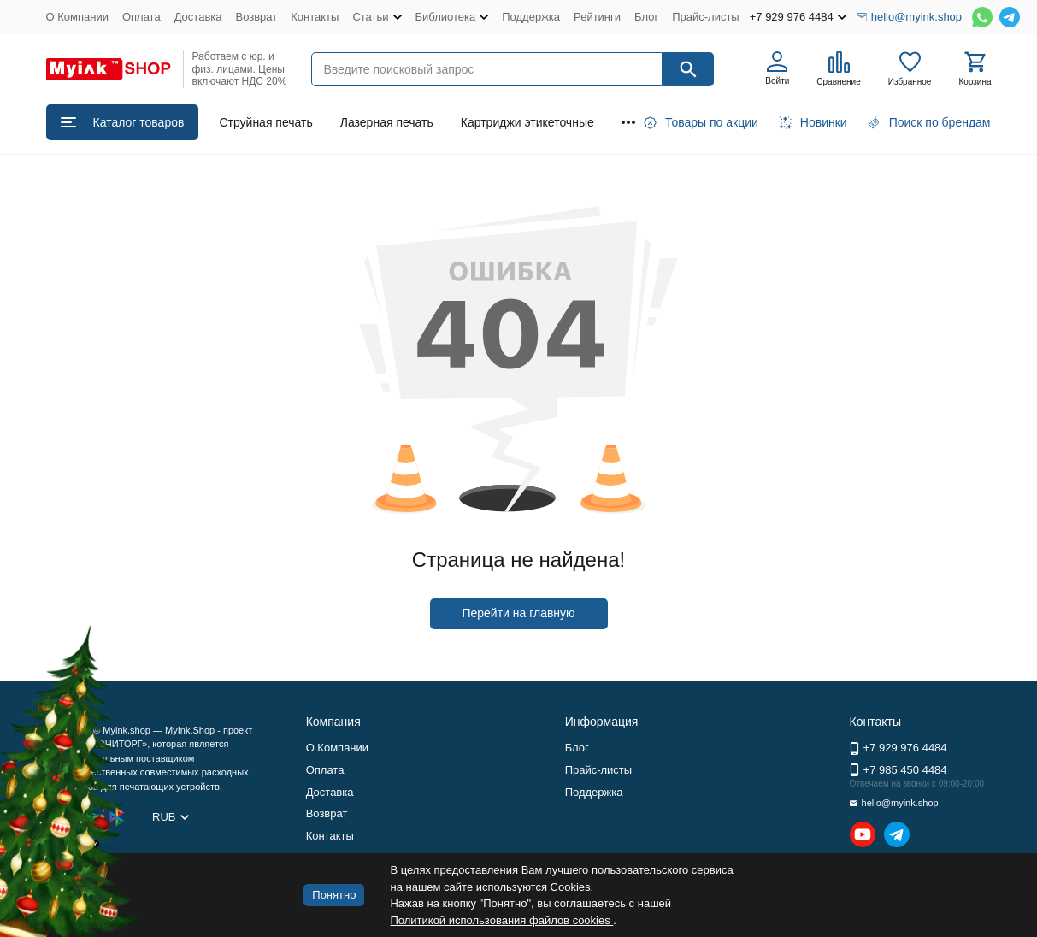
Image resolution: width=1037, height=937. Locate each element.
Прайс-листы (705, 16)
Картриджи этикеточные (527, 122)
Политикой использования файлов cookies (501, 920)
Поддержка (531, 16)
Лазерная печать (386, 122)
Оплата (141, 16)
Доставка (198, 16)
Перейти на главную (518, 613)
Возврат (257, 16)
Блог (646, 16)
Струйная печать (265, 122)
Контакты (315, 16)
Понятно (334, 894)
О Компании (77, 16)
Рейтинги (597, 16)
